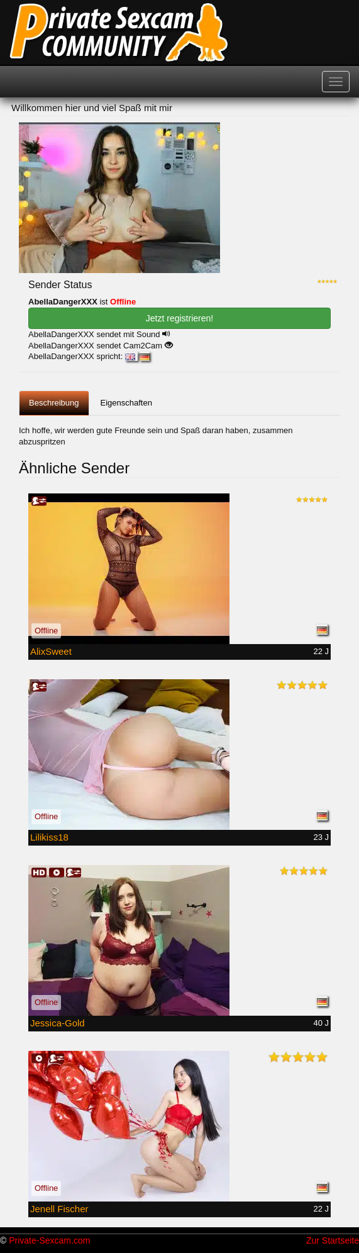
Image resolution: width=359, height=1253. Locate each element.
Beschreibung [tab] (54, 402)
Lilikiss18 (49, 837)
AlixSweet (51, 651)
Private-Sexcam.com (49, 1240)
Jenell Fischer (59, 1208)
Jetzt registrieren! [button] (179, 318)
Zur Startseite (332, 1240)
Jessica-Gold (57, 1023)
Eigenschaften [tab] (126, 402)
